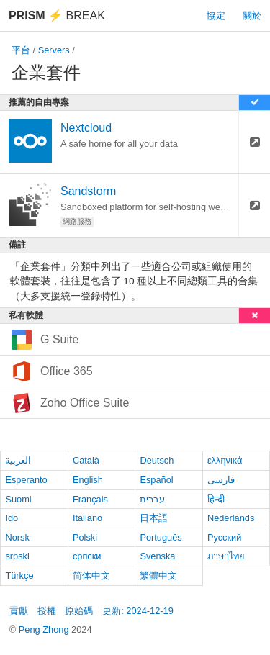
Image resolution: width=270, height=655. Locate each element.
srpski (17, 556)
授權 (46, 610)
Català (86, 460)
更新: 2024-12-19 (138, 610)
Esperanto (26, 479)
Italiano (87, 517)
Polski (85, 537)
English (88, 479)
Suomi (18, 499)
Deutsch (157, 460)
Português (160, 537)
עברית (152, 499)
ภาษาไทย (226, 556)
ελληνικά (225, 460)
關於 (252, 15)
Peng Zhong (45, 629)
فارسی (221, 479)
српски (87, 556)
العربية (18, 460)
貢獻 (18, 610)
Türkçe (19, 575)
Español (156, 479)
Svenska (157, 556)
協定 (216, 15)
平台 (21, 50)
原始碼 (79, 610)
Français (90, 499)
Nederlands (230, 517)
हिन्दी (216, 499)
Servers (54, 50)
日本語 (154, 517)
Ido (11, 517)
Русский (224, 537)
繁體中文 (158, 575)
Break (57, 15)
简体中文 (91, 575)
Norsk (17, 537)
